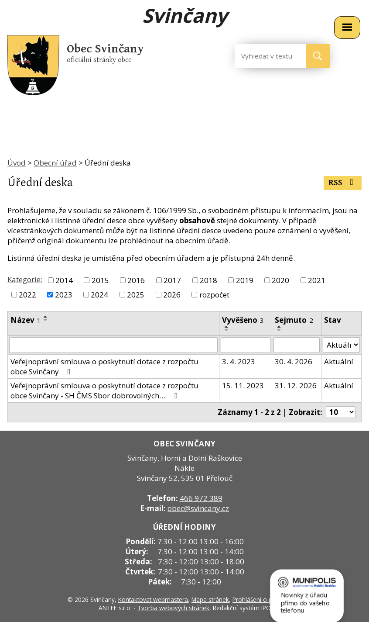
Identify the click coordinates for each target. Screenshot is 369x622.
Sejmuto (294, 320)
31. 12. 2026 (296, 385)
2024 (99, 295)
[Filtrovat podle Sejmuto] (296, 345)
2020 (280, 280)
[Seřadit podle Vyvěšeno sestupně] (227, 330)
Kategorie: (24, 279)
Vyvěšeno (243, 320)
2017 (172, 280)
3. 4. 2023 (238, 361)
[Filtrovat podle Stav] (341, 345)
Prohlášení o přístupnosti (266, 599)
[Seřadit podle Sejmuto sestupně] (279, 330)
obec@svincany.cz (198, 508)
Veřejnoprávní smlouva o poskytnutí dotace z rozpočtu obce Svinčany (104, 366)
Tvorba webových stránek (173, 608)
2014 (64, 280)
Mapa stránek (210, 599)
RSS (342, 182)
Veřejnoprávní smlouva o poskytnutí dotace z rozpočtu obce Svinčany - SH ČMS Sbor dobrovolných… (104, 390)
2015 (100, 280)
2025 (135, 295)
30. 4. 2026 (293, 361)
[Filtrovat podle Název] (113, 345)
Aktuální (338, 361)
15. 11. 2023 (243, 385)
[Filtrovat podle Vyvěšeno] (245, 345)
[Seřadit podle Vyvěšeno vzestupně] (227, 326)
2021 (316, 280)
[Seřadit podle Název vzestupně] (46, 316)
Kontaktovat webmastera (153, 599)
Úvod (16, 163)
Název (25, 320)
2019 (244, 280)
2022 (27, 295)
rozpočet (214, 295)
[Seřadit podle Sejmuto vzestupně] (279, 326)
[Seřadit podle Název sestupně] (46, 320)
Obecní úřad (55, 163)
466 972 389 (201, 498)
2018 (208, 280)
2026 (172, 295)
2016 (136, 280)
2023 (63, 295)
